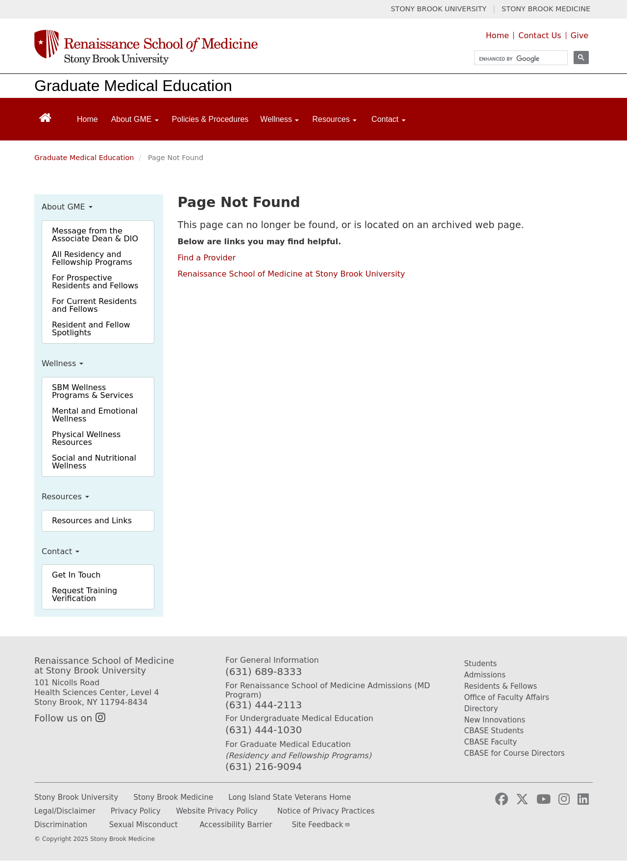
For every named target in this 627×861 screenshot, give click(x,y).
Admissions (485, 675)
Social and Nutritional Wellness (94, 461)
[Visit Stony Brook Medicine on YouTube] (543, 799)
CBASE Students (494, 730)
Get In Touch (76, 575)
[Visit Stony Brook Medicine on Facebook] (501, 799)
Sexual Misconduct (143, 824)
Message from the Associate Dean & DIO (95, 234)
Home (497, 35)
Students (480, 663)
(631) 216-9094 (263, 766)
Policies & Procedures (210, 119)
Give (579, 35)
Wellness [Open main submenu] (279, 119)
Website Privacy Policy (217, 811)
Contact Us (539, 35)
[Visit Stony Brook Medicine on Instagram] (564, 799)
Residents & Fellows (500, 686)
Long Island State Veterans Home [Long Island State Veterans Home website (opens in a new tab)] (289, 797)
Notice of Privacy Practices (326, 811)
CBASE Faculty (490, 742)
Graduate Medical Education (133, 85)
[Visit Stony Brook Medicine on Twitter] (522, 799)
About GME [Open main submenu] (135, 119)
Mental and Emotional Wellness (95, 414)
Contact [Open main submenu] (388, 119)
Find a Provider (207, 257)
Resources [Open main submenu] (334, 119)
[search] (516, 59)
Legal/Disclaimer (65, 811)
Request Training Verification (84, 594)
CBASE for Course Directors (514, 753)
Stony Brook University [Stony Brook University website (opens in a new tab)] (76, 797)
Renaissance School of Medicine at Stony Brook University (291, 274)
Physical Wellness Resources (86, 438)
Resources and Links (92, 520)
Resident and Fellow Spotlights (91, 328)
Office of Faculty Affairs (507, 697)
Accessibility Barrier (235, 824)
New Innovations (495, 720)
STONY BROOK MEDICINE (546, 9)
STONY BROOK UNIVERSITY (438, 9)
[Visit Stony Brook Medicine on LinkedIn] (583, 799)
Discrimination (60, 824)
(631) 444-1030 (263, 730)
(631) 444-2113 (263, 705)
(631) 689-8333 (263, 671)
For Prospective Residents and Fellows (95, 281)
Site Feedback (321, 824)
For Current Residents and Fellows (94, 305)
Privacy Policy (136, 811)
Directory (481, 708)
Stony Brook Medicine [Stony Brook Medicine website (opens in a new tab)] (174, 797)
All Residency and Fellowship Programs (92, 258)
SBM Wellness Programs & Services (92, 391)
